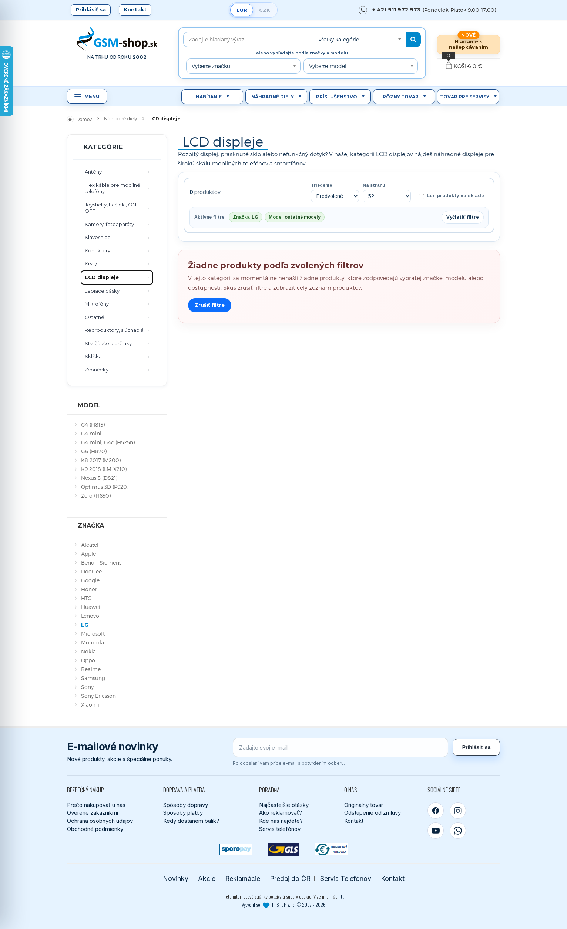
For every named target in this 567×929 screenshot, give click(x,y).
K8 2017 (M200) (101, 460)
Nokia (88, 651)
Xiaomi (90, 704)
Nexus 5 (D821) (99, 478)
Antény (93, 172)
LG (84, 625)
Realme (91, 669)
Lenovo (90, 616)
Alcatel (89, 545)
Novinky (175, 878)
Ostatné (94, 317)
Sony (87, 687)
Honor (89, 589)
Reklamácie (242, 878)
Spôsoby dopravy (185, 804)
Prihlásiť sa (91, 9)
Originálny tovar (363, 804)
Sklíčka (93, 356)
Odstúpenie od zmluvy (372, 812)
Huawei (90, 607)
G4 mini (91, 433)
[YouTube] (435, 830)
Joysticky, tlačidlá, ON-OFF (111, 208)
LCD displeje (102, 277)
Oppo (88, 660)
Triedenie (321, 185)
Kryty (91, 263)
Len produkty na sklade (451, 196)
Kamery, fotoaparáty (109, 224)
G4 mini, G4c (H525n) (108, 442)
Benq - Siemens (101, 562)
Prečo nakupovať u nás (96, 804)
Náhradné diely (272, 97)
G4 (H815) (93, 424)
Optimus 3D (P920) (104, 487)
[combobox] (359, 39)
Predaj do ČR (290, 878)
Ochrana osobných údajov (100, 820)
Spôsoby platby (183, 812)
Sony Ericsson (98, 696)
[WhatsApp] (458, 830)
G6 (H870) (94, 451)
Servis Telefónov (345, 878)
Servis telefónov (280, 828)
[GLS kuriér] (283, 849)
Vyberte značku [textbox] (211, 66)
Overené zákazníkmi (92, 812)
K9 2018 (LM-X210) (104, 469)
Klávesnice (98, 237)
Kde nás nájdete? (281, 820)
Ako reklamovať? (280, 812)
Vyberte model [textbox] (327, 66)
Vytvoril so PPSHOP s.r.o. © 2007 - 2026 (284, 904)
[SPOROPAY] (236, 849)
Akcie (206, 878)
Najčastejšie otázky (284, 804)
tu (343, 896)
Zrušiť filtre (210, 305)
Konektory (97, 250)
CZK (264, 10)
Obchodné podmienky (95, 828)
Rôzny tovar (401, 97)
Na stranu (374, 185)
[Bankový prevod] (331, 849)
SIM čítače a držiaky (108, 343)
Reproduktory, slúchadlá (114, 330)
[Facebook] (435, 810)
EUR (241, 10)
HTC (86, 598)
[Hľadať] (413, 39)
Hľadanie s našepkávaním (468, 44)
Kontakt (135, 9)
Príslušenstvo (336, 97)
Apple (88, 554)
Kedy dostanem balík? (191, 820)
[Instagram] (458, 810)
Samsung (93, 678)
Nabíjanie (209, 97)
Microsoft (93, 633)
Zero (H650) (96, 495)
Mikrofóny (97, 304)
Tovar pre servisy (464, 97)
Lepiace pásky (102, 291)
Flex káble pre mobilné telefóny (112, 188)
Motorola (92, 642)
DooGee (91, 571)
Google (90, 580)
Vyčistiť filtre (462, 217)
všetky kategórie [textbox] (339, 39)
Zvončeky (96, 370)
